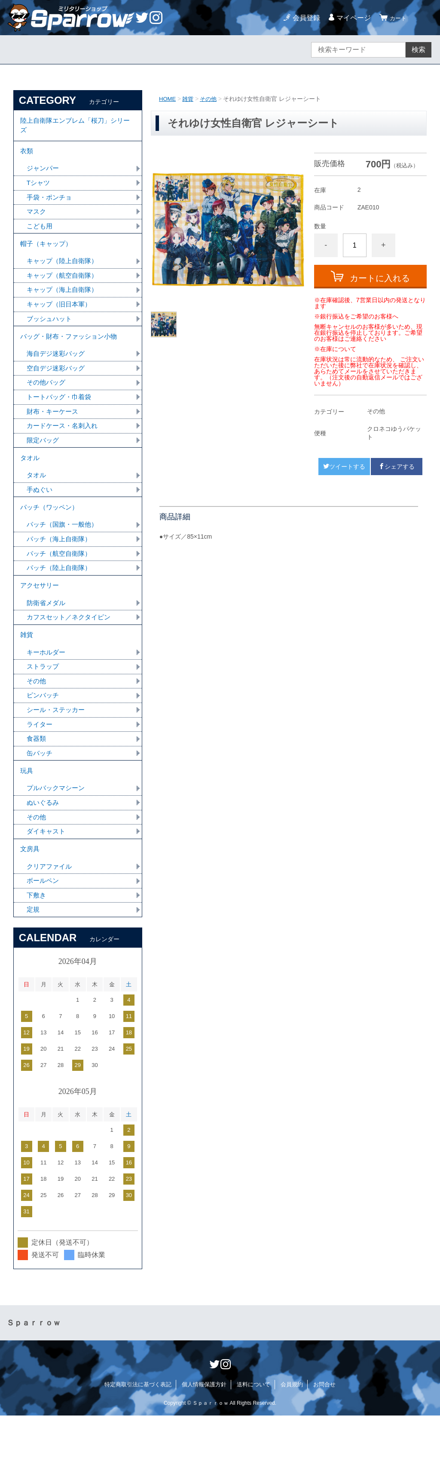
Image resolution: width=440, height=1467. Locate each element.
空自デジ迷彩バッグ (58, 386)
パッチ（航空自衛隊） (61, 582)
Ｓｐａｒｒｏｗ (33, 1374)
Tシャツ (39, 189)
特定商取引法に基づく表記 (137, 1436)
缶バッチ (40, 794)
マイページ (350, 17)
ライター (40, 764)
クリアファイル (51, 915)
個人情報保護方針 (204, 1436)
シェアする (397, 466)
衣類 (27, 155)
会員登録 (302, 17)
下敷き (37, 945)
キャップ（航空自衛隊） (64, 287)
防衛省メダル (47, 636)
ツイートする (344, 466)
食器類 (37, 779)
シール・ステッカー (58, 749)
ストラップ (44, 704)
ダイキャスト (47, 877)
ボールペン (44, 930)
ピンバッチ (44, 734)
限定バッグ (44, 461)
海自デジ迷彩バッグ (58, 371)
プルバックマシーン (58, 832)
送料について (253, 1436)
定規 (33, 960)
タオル (30, 480)
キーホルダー (47, 689)
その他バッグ (47, 401)
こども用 (40, 234)
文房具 (30, 896)
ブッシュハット (51, 332)
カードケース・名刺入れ (64, 446)
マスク (37, 219)
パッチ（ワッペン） (51, 533)
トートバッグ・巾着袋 (61, 416)
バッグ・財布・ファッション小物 (71, 352)
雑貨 (189, 98)
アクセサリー (40, 617)
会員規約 (292, 1436)
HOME (168, 98)
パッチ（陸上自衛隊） (61, 597)
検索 (418, 49)
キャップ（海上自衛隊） (64, 302)
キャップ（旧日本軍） (61, 317)
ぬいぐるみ (44, 847)
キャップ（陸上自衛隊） (64, 272)
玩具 (27, 813)
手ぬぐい (40, 514)
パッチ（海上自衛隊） (61, 567)
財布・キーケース (54, 431)
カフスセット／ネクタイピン (71, 651)
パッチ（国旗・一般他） (64, 552)
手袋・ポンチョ (51, 204)
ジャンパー (44, 174)
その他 (211, 98)
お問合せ (324, 1436)
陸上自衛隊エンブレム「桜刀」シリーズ (75, 127)
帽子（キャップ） (47, 254)
